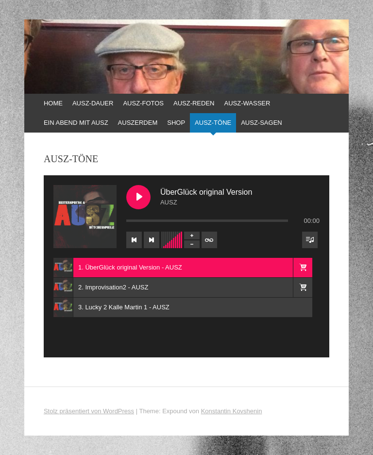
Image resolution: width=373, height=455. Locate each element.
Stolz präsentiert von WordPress (89, 411)
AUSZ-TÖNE (213, 122)
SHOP (176, 122)
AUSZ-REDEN (194, 103)
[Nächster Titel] (151, 240)
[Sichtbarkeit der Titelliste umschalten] (310, 240)
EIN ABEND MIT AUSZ (76, 122)
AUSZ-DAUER (93, 103)
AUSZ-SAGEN (261, 122)
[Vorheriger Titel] (134, 240)
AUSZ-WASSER (247, 103)
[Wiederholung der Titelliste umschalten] (209, 240)
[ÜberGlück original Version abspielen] (138, 197)
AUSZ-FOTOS (143, 103)
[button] (302, 267)
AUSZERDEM (138, 122)
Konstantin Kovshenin (231, 411)
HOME (53, 103)
